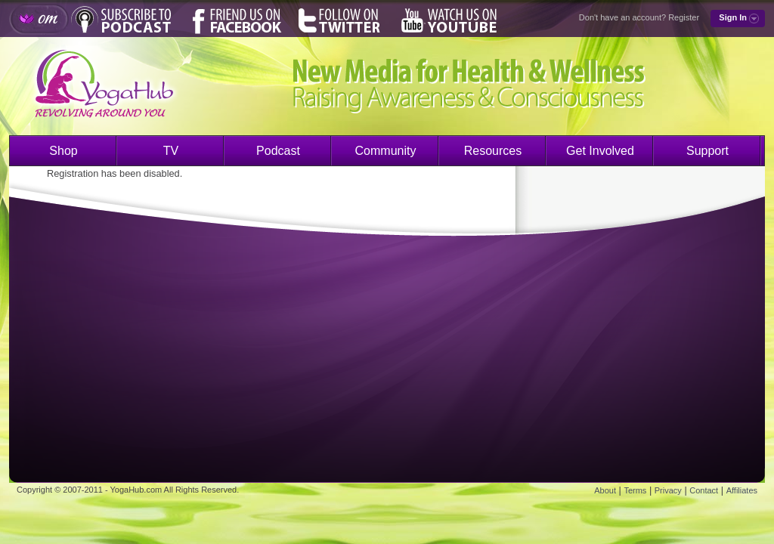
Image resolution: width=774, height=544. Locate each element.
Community (385, 150)
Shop (63, 150)
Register (683, 17)
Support (707, 150)
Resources (493, 150)
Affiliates (741, 490)
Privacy (668, 490)
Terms (635, 490)
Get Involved (600, 150)
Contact (703, 490)
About (605, 490)
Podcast (278, 150)
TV (170, 150)
